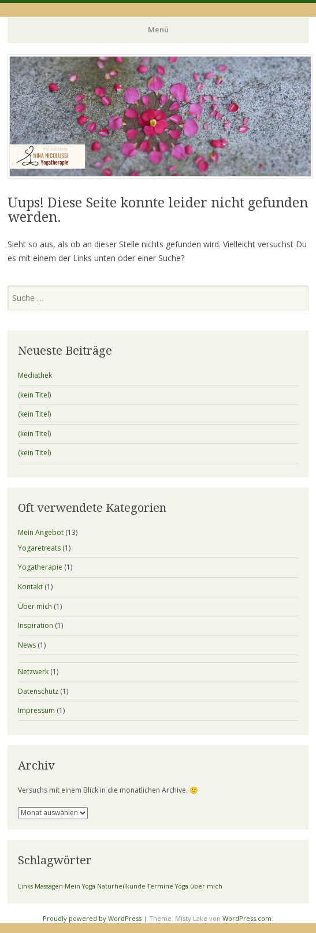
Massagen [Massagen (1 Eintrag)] (49, 886)
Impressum (36, 710)
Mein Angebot (41, 532)
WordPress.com (247, 918)
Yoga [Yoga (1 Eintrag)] (181, 886)
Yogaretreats (39, 548)
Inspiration (35, 625)
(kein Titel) (34, 395)
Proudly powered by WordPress (92, 918)
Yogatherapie (40, 567)
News (27, 645)
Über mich (35, 606)
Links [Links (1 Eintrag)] (25, 886)
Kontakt (30, 587)
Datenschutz (38, 691)
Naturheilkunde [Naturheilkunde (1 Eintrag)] (121, 886)
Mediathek (35, 375)
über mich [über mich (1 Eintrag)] (206, 886)
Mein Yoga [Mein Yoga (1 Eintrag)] (80, 886)
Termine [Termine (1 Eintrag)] (160, 886)
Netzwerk (33, 671)
